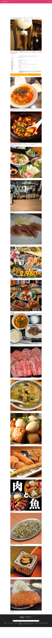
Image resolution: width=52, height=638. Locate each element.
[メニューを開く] (49, 1)
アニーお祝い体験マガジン (5, 1)
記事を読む (12, 145)
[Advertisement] (26, 10)
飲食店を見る (12, 179)
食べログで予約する (26, 74)
